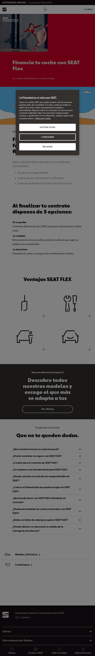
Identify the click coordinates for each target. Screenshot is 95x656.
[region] (47, 122)
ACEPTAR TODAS (47, 127)
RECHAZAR (47, 147)
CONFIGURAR (47, 137)
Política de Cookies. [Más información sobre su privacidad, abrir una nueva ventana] (43, 118)
